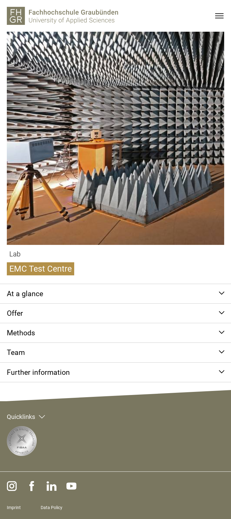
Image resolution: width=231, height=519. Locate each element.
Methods (21, 333)
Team (16, 352)
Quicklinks (21, 417)
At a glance (25, 294)
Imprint (14, 507)
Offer (15, 313)
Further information (38, 372)
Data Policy (51, 507)
